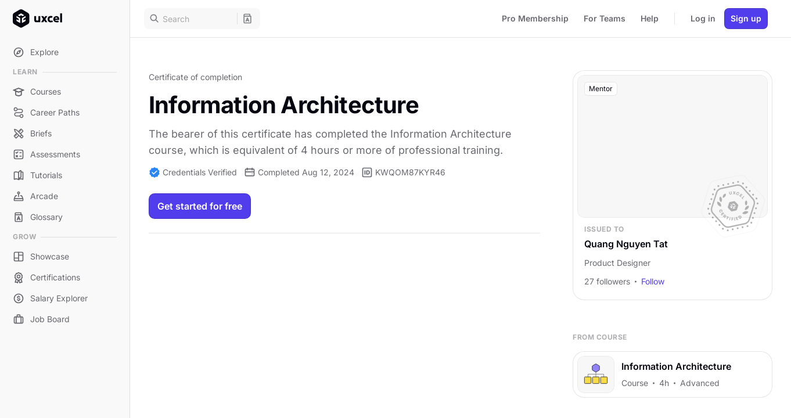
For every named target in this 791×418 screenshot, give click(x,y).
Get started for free (199, 206)
